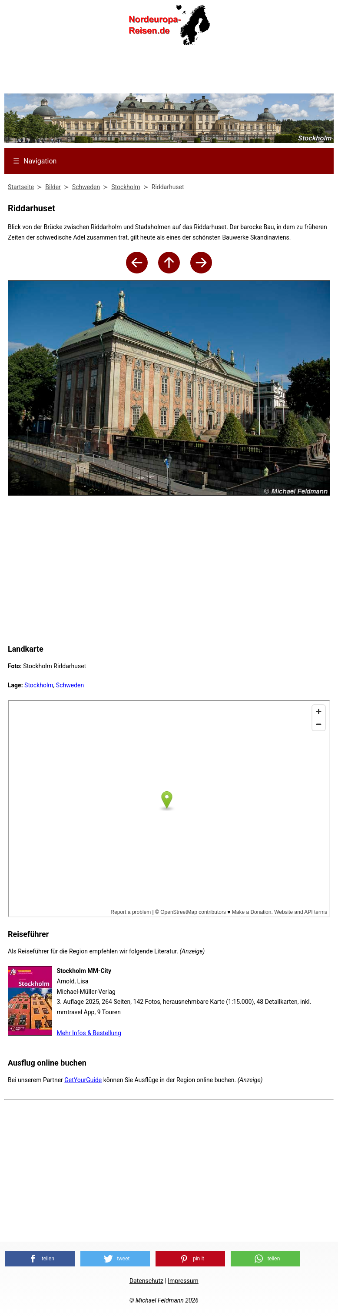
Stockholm (38, 685)
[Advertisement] (169, 72)
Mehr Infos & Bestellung (89, 1032)
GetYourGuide (83, 1079)
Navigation (34, 161)
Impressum (183, 1280)
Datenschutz (146, 1280)
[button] (40, 1258)
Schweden (70, 685)
